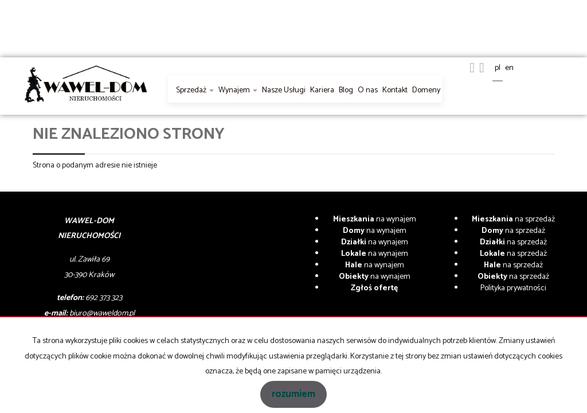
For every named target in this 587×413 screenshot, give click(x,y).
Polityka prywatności (513, 288)
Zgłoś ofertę (374, 288)
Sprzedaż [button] (195, 90)
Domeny (426, 90)
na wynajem (374, 219)
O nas (368, 90)
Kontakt (395, 90)
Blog (346, 90)
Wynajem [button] (237, 90)
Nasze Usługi (284, 90)
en (509, 68)
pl (497, 68)
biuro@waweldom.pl (102, 313)
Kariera (322, 90)
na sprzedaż (513, 219)
